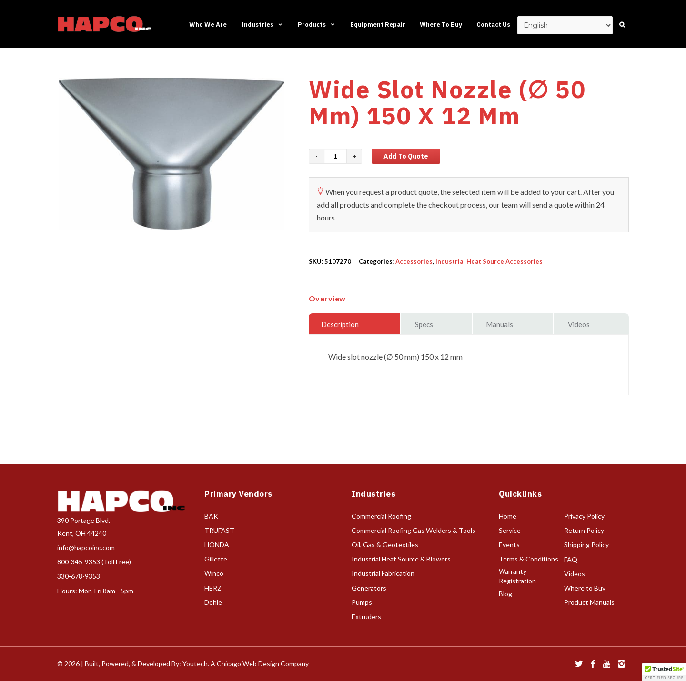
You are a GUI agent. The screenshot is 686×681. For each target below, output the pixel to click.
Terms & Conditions (528, 559)
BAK (211, 516)
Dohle (213, 602)
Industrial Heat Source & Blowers (401, 559)
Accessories (414, 261)
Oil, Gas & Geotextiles (385, 545)
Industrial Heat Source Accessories (489, 261)
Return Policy (584, 530)
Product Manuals (589, 602)
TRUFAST (219, 530)
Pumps (362, 602)
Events (509, 545)
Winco (213, 573)
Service (510, 530)
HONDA (216, 545)
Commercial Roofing (381, 516)
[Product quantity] (335, 156)
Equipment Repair (377, 24)
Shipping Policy (586, 545)
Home (507, 516)
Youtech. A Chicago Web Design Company (245, 664)
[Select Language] (565, 25)
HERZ (213, 588)
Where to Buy (584, 588)
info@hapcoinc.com (86, 547)
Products (317, 24)
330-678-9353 (78, 576)
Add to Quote (405, 156)
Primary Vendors (238, 494)
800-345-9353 (78, 562)
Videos (574, 574)
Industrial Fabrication (383, 573)
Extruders (366, 616)
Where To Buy (441, 24)
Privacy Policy (584, 516)
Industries (262, 24)
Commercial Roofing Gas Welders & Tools (413, 530)
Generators (369, 588)
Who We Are (208, 24)
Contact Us (493, 24)
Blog (505, 594)
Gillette (215, 559)
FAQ (570, 559)
